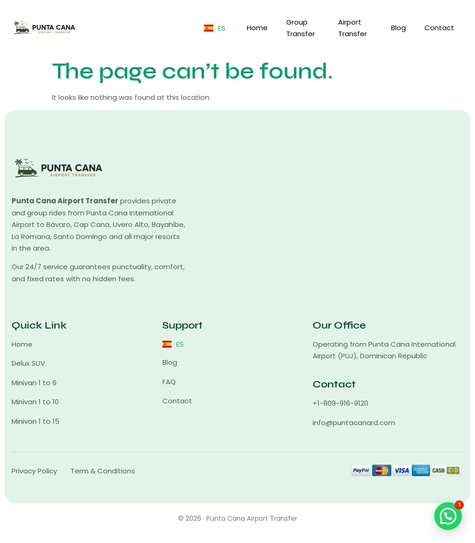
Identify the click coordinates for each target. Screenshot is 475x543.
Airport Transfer (352, 28)
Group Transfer (300, 28)
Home (257, 27)
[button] (448, 516)
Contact (439, 27)
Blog (398, 27)
